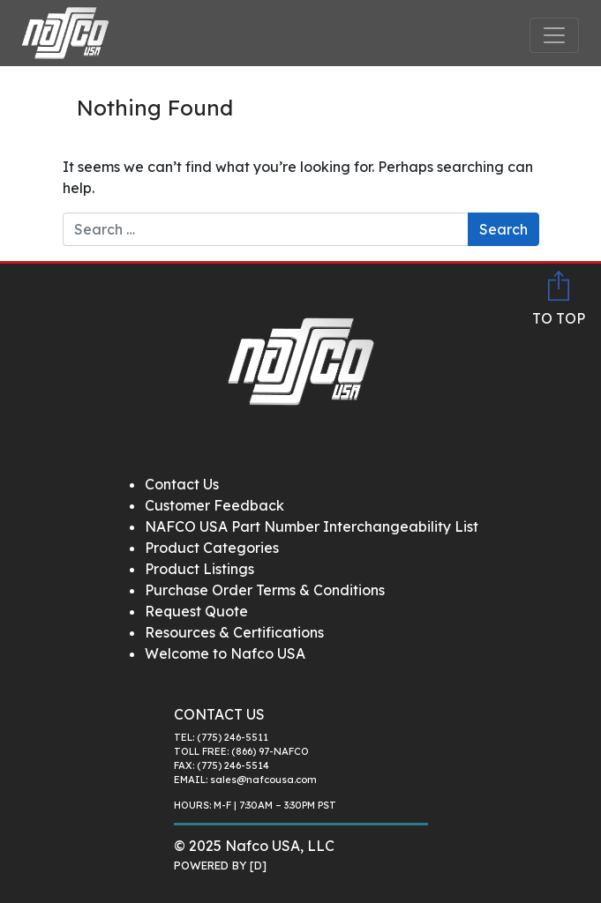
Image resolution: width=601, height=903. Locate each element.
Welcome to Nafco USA (225, 653)
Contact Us (182, 484)
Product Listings (199, 569)
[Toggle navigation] (554, 35)
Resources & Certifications (234, 632)
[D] (258, 865)
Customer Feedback (214, 505)
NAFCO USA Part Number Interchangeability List (311, 526)
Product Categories (212, 547)
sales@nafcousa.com (263, 779)
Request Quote (196, 611)
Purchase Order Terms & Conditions (265, 590)
